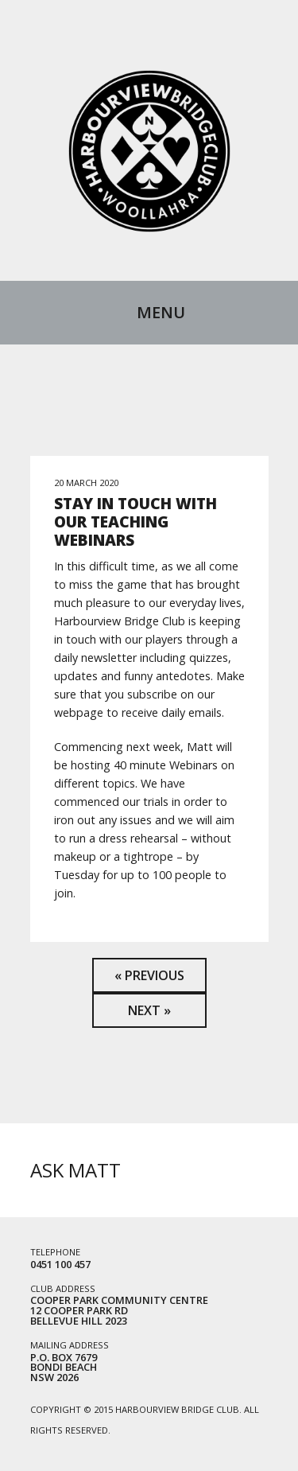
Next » (149, 1010)
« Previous (149, 975)
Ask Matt (75, 1170)
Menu (161, 312)
